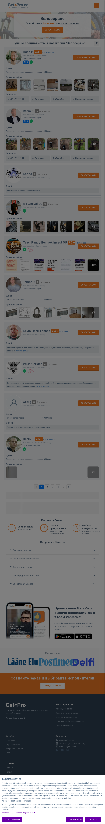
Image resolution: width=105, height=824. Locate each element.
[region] (52, 799)
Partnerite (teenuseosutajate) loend (18, 813)
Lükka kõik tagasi (75, 819)
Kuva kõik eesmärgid (12, 819)
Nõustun (93, 819)
